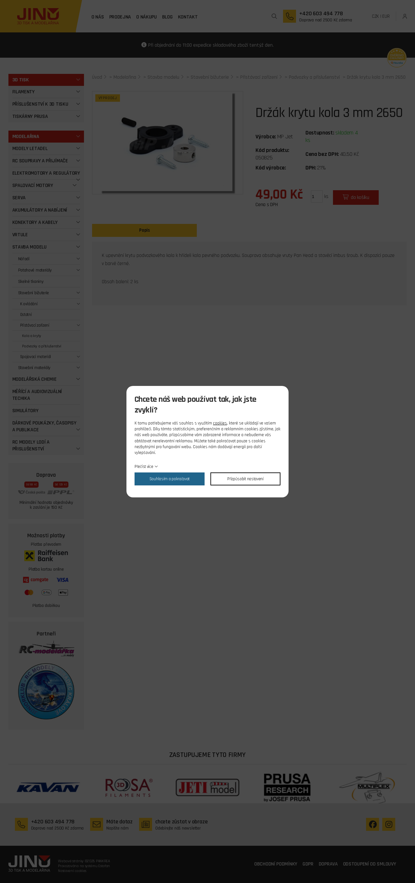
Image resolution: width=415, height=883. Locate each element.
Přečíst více (144, 466)
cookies (220, 423)
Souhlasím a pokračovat (169, 479)
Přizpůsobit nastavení (245, 479)
